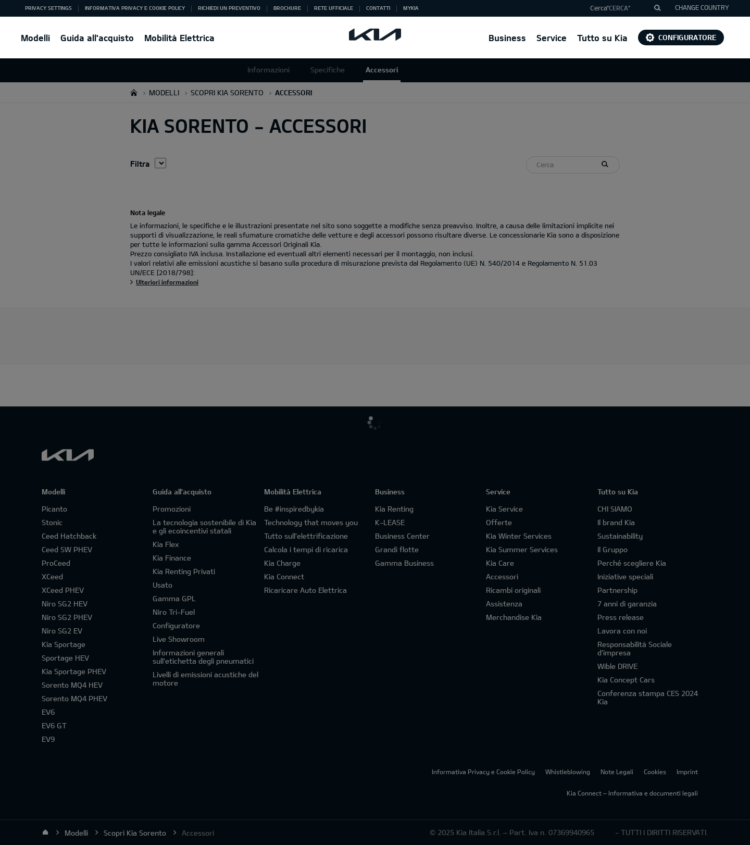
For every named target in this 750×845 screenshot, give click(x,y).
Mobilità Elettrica (179, 37)
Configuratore (681, 37)
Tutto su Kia (602, 37)
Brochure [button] (287, 8)
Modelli (35, 37)
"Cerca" (618, 7)
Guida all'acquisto (97, 37)
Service (551, 37)
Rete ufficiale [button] (333, 8)
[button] (621, 8)
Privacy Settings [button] (48, 8)
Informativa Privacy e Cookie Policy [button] (135, 8)
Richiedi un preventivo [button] (229, 8)
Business (507, 37)
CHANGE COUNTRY (702, 7)
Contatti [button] (378, 8)
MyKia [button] (411, 8)
